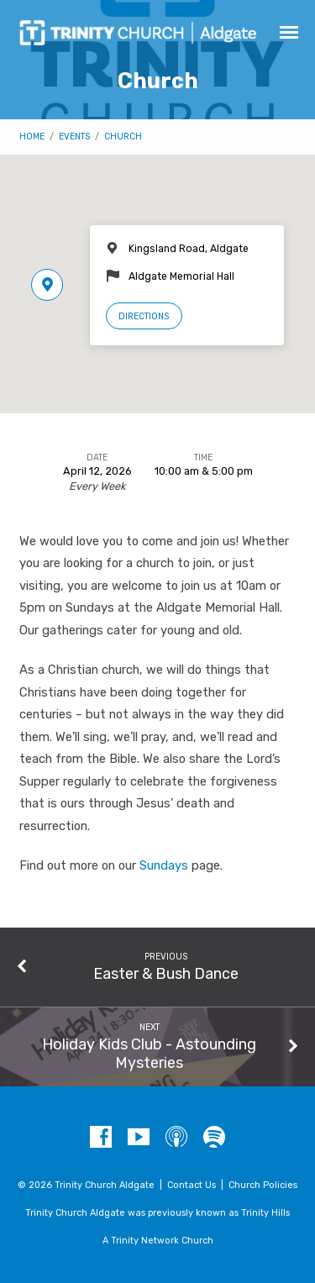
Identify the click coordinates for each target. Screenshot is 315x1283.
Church (123, 136)
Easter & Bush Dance (166, 973)
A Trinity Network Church (157, 1240)
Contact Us (191, 1185)
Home (32, 136)
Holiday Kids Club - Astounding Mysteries (149, 1053)
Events (74, 136)
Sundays (163, 865)
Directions (143, 316)
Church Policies (262, 1185)
